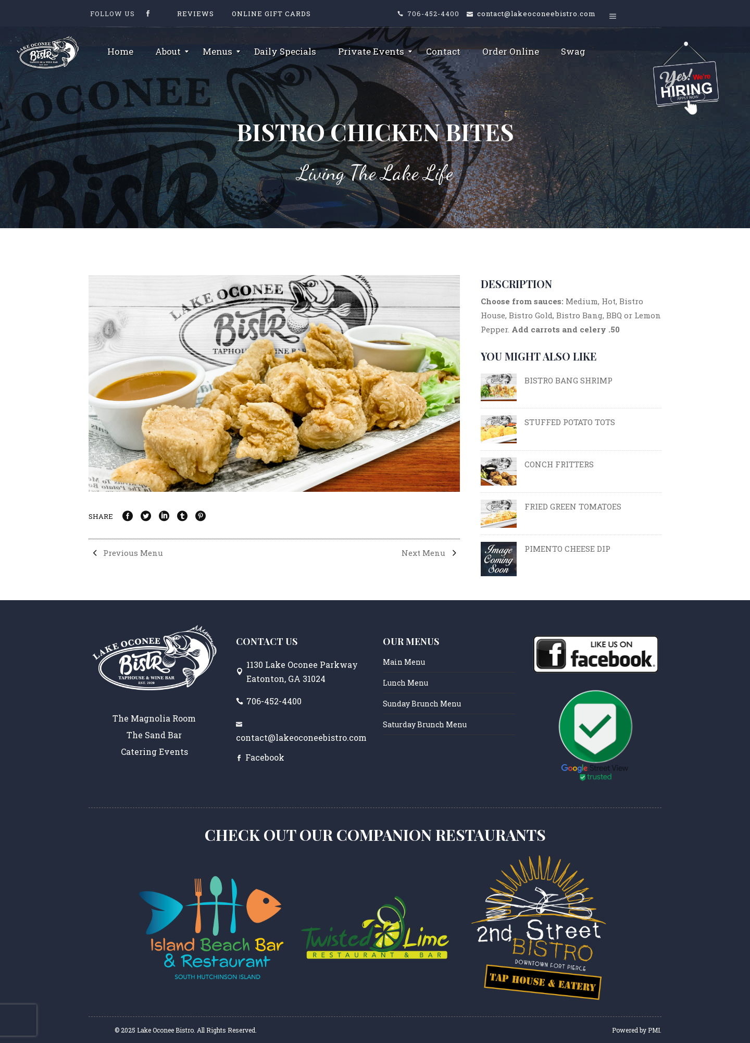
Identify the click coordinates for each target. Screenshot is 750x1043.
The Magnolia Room (154, 718)
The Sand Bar (154, 734)
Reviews (195, 13)
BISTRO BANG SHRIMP (568, 380)
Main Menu (404, 662)
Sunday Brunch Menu (422, 704)
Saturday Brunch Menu (425, 724)
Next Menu (431, 553)
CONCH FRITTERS (559, 464)
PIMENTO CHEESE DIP (567, 548)
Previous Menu (126, 553)
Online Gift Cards (271, 13)
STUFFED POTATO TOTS (569, 422)
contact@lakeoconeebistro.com (536, 13)
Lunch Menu (405, 683)
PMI (654, 1030)
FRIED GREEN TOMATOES (572, 506)
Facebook (264, 757)
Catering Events (154, 751)
